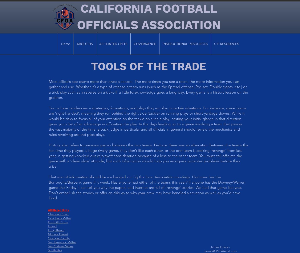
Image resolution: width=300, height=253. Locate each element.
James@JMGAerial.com (220, 251)
